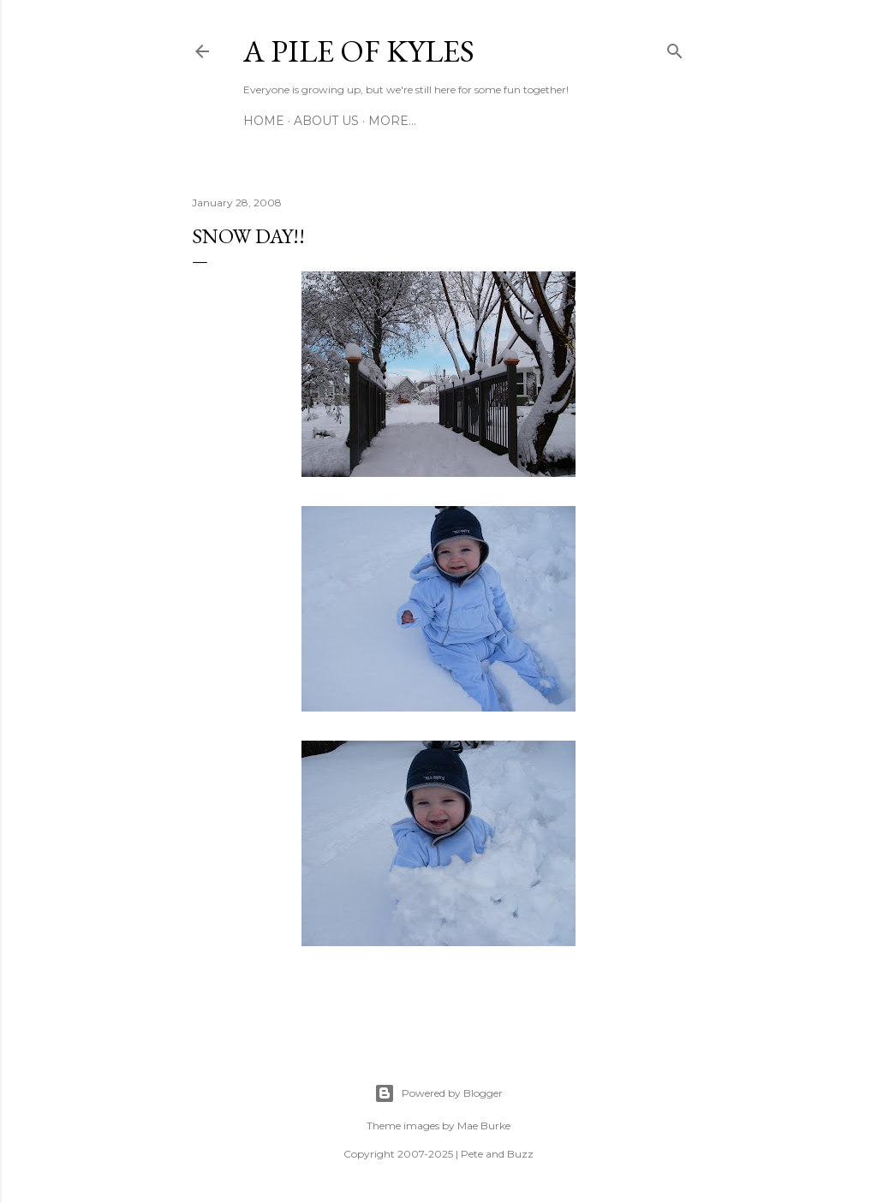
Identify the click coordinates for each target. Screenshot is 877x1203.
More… (392, 120)
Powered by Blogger (438, 1093)
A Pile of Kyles (358, 51)
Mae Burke (483, 1125)
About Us (326, 120)
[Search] (675, 48)
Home (263, 120)
